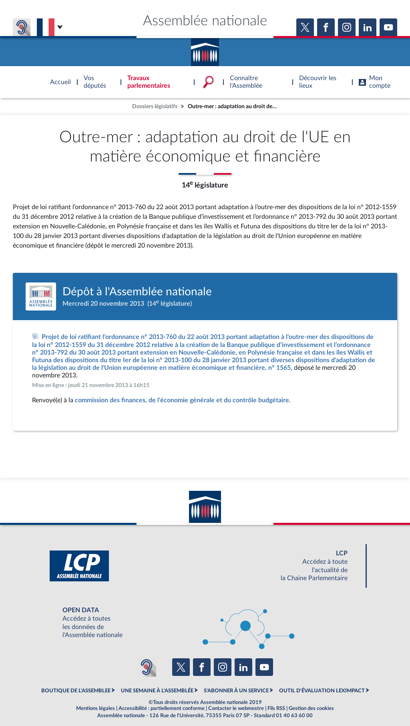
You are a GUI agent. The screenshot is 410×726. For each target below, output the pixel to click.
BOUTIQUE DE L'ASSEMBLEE (76, 690)
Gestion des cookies (311, 708)
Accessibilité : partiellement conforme (162, 708)
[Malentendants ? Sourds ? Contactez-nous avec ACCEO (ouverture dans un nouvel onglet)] (146, 667)
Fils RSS (276, 708)
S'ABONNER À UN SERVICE (236, 690)
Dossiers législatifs (154, 106)
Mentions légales (95, 708)
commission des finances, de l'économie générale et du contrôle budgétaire (182, 400)
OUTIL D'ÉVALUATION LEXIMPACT (322, 690)
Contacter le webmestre (236, 708)
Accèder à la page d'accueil (205, 49)
